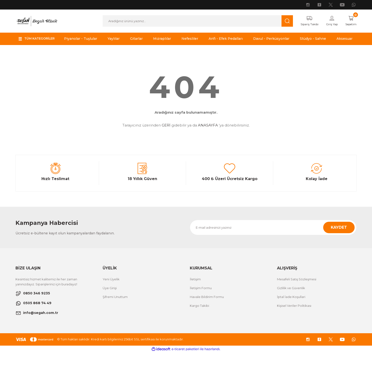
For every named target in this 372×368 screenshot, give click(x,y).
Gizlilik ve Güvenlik (291, 303)
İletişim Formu (201, 303)
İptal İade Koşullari (291, 312)
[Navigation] (38, 39)
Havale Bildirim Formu (207, 312)
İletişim (195, 295)
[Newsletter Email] (273, 243)
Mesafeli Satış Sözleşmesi (296, 295)
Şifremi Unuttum (115, 312)
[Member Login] (328, 21)
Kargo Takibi (199, 321)
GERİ (166, 141)
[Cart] (350, 21)
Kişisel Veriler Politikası (294, 321)
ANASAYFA (208, 141)
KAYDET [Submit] (339, 243)
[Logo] (36, 21)
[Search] (195, 21)
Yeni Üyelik (111, 295)
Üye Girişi (110, 303)
